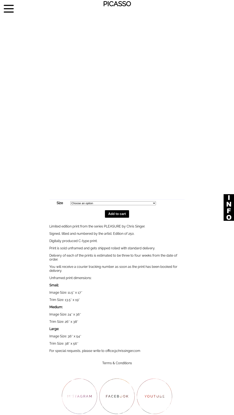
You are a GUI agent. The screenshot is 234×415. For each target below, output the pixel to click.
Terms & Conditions (117, 363)
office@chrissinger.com (122, 351)
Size (60, 203)
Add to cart (117, 214)
